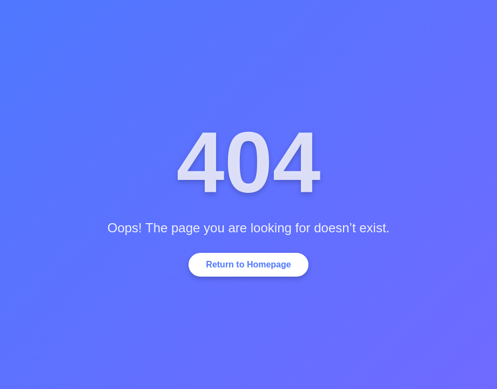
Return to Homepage (248, 264)
